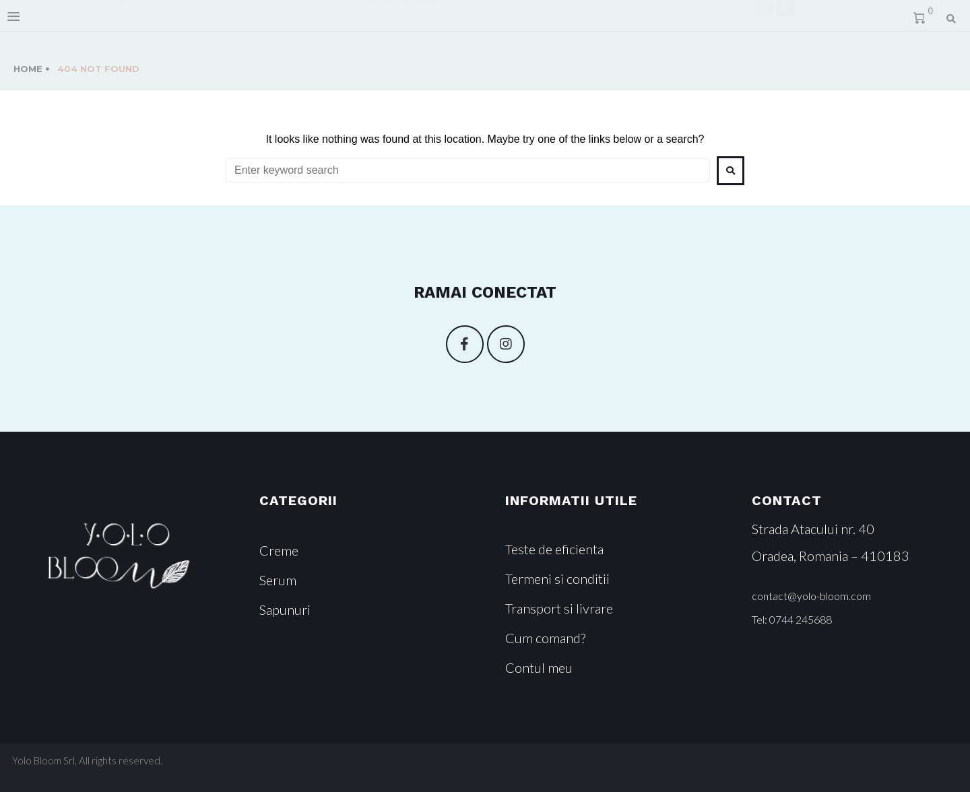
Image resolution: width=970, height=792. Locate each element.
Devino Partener (394, 51)
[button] (811, 596)
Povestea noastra (396, 21)
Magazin (502, 21)
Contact (588, 21)
